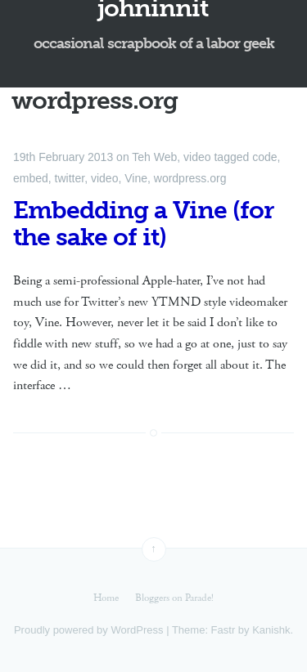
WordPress (137, 630)
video (196, 157)
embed (30, 178)
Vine (135, 178)
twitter (70, 178)
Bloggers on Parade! (174, 598)
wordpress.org (190, 178)
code (264, 157)
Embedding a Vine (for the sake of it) (143, 223)
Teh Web (154, 157)
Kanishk (271, 630)
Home (106, 598)
